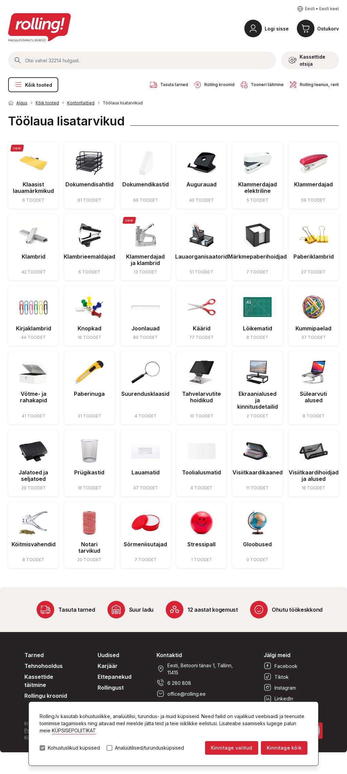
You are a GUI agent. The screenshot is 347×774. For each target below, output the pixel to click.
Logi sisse (277, 29)
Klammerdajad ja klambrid (145, 259)
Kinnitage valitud (231, 748)
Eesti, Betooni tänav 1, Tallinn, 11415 (195, 669)
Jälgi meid (277, 655)
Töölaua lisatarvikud (123, 102)
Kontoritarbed (81, 102)
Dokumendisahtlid (89, 184)
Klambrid (33, 256)
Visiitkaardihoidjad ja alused (314, 475)
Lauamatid (145, 472)
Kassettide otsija (307, 60)
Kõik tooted (33, 85)
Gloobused (257, 544)
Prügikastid (89, 472)
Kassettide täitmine (38, 680)
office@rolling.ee (181, 694)
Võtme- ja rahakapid (33, 397)
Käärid (201, 328)
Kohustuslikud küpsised (74, 748)
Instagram (280, 688)
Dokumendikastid (145, 184)
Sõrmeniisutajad (145, 544)
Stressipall (201, 544)
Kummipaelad (313, 328)
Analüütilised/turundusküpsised (149, 748)
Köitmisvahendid (34, 544)
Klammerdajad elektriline (257, 187)
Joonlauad (145, 328)
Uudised (108, 655)
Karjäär (108, 666)
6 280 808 (174, 683)
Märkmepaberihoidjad (257, 256)
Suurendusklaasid (145, 393)
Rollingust (111, 687)
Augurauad (201, 184)
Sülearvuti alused (313, 397)
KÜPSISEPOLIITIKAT (74, 730)
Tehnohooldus (43, 666)
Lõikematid (257, 328)
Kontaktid (169, 655)
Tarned (34, 655)
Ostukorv (328, 29)
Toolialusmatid (201, 472)
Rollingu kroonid (45, 695)
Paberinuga (89, 393)
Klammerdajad (313, 184)
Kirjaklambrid (33, 328)
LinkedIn (278, 698)
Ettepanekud (114, 676)
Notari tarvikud (89, 547)
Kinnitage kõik (284, 748)
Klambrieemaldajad (89, 256)
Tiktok (276, 677)
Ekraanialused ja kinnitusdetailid (257, 400)
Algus (21, 102)
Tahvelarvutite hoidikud (201, 397)
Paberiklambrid (313, 256)
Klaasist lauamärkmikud (33, 187)
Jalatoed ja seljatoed (33, 475)
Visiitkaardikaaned (257, 472)
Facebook (281, 666)
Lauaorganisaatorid (201, 256)
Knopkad (89, 328)
